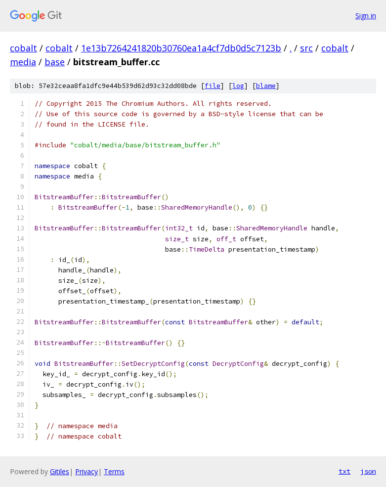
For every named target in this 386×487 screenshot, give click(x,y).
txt (344, 471)
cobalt (23, 48)
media (23, 62)
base (54, 62)
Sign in (365, 15)
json (368, 471)
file (212, 86)
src (306, 48)
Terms (114, 471)
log (238, 86)
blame (266, 86)
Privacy (86, 471)
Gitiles (59, 471)
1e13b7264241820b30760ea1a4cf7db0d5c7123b (181, 48)
